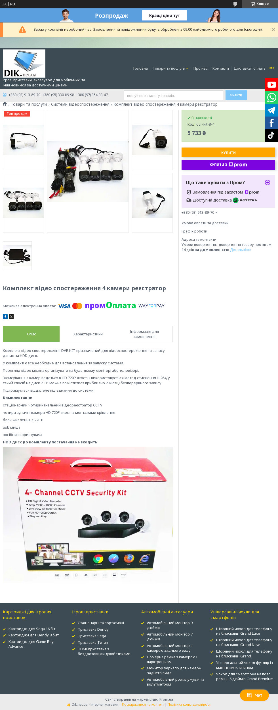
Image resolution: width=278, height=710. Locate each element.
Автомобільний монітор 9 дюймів (170, 625)
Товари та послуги (169, 68)
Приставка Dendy (93, 629)
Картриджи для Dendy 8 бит (34, 635)
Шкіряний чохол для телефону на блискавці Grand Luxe (244, 631)
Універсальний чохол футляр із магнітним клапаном (244, 665)
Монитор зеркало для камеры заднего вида (174, 670)
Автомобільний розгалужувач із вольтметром (175, 682)
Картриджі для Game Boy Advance (31, 644)
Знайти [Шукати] (236, 95)
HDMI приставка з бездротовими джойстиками (104, 651)
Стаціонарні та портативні (101, 622)
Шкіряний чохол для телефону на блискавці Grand (244, 654)
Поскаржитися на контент (143, 704)
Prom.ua (166, 699)
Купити (228, 152)
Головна (140, 68)
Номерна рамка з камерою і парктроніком (172, 659)
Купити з (228, 164)
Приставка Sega (92, 635)
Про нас (200, 68)
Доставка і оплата (250, 68)
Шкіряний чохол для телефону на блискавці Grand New (244, 642)
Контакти (220, 68)
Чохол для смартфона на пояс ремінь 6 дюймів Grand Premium (244, 676)
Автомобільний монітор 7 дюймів (170, 637)
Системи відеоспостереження (80, 104)
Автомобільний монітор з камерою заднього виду (170, 648)
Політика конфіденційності (189, 704)
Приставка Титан (93, 642)
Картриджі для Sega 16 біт (32, 628)
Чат (254, 695)
